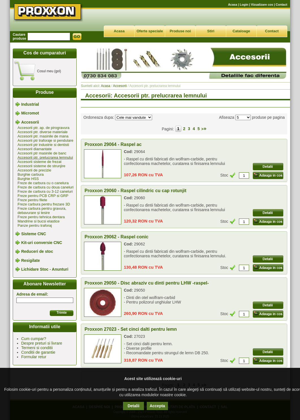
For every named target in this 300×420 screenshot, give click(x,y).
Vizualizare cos (262, 4)
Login (244, 4)
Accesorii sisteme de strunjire (41, 166)
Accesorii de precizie (34, 170)
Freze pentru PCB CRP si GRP (43, 196)
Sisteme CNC (33, 234)
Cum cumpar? (33, 338)
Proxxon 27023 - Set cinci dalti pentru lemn (131, 329)
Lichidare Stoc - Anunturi (44, 269)
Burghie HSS (28, 179)
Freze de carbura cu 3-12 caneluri (45, 191)
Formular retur (33, 357)
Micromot (30, 113)
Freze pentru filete (32, 200)
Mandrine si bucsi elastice (39, 221)
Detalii (133, 406)
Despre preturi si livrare (41, 343)
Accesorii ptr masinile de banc (42, 153)
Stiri (210, 31)
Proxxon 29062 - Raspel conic (116, 236)
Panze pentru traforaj (35, 225)
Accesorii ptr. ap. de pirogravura (44, 128)
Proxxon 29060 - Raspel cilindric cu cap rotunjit (135, 190)
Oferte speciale (150, 31)
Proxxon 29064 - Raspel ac (113, 144)
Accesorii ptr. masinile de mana (43, 136)
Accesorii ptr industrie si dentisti (43, 145)
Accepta (157, 406)
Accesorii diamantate (35, 149)
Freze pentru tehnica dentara (41, 217)
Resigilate (30, 260)
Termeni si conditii (37, 347)
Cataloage (241, 31)
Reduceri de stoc (37, 251)
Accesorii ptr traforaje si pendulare (45, 140)
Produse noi (180, 31)
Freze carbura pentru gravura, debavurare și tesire (42, 210)
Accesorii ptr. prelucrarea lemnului (45, 157)
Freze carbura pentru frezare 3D (44, 204)
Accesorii (30, 122)
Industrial (30, 104)
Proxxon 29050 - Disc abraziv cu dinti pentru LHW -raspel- (147, 283)
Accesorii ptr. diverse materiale (43, 132)
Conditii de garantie (38, 352)
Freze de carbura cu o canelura (43, 183)
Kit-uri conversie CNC (41, 242)
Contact (281, 4)
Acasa (232, 4)
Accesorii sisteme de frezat (39, 162)
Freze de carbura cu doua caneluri (46, 187)
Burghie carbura (31, 174)
